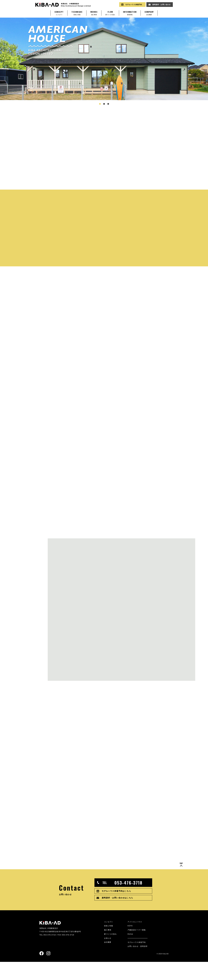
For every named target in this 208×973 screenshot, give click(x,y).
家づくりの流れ (110, 12)
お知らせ (107, 949)
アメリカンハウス (135, 933)
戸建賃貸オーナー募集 (137, 941)
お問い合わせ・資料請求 (138, 957)
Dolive (130, 945)
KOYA (130, 937)
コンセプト (59, 12)
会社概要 (149, 12)
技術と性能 (76, 12)
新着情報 (130, 12)
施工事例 (93, 12)
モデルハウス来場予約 (137, 953)
